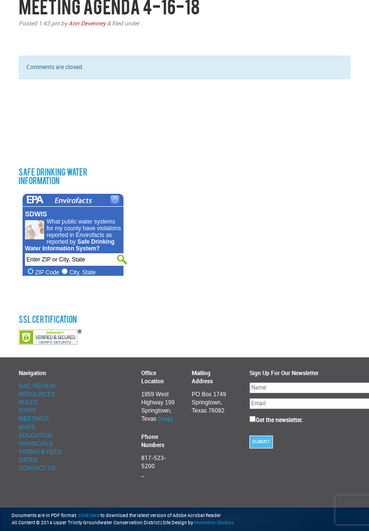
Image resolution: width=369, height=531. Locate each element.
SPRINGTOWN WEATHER (69, 125)
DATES (28, 460)
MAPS (27, 427)
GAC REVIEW (37, 386)
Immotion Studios (214, 523)
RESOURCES (37, 394)
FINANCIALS (36, 443)
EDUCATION (35, 435)
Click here (88, 516)
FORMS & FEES (40, 451)
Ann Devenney (87, 23)
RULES (28, 402)
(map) (165, 418)
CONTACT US (37, 468)
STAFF (28, 410)
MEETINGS (34, 418)
